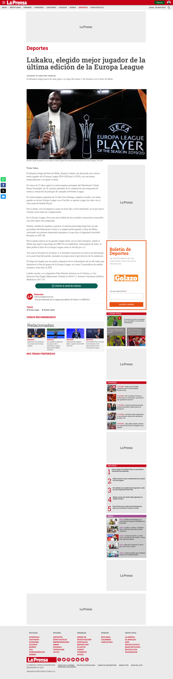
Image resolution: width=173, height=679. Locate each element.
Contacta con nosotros (107, 665)
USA (31, 649)
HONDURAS (34, 637)
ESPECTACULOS (60, 639)
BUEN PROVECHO (132, 647)
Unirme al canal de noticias (68, 286)
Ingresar (159, 2)
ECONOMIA (34, 642)
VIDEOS (80, 649)
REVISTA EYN (131, 649)
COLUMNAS (106, 639)
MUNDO (32, 647)
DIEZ (127, 642)
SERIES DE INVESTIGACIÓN (84, 638)
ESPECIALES (82, 642)
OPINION (105, 633)
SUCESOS (33, 644)
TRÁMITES (82, 652)
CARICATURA (107, 642)
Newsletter (124, 665)
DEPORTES (58, 637)
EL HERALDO (130, 639)
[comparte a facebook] (3, 185)
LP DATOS (81, 647)
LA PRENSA (130, 637)
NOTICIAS (33, 633)
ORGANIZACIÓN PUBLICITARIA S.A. (41, 671)
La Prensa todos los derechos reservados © (41, 666)
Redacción (52, 76)
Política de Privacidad (86, 665)
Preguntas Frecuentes (67, 667)
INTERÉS (57, 633)
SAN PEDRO (34, 639)
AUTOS (56, 652)
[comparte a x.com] (3, 191)
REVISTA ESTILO (132, 644)
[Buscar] (169, 7)
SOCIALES (57, 647)
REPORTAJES (83, 644)
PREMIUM (81, 633)
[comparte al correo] (3, 196)
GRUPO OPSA (130, 633)
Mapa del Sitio (137, 665)
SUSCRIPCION (131, 652)
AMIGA (56, 644)
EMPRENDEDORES (61, 642)
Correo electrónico (118, 291)
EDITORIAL (106, 637)
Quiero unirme (126, 304)
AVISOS (80, 654)
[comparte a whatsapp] (3, 179)
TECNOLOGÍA (58, 649)
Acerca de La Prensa (66, 665)
